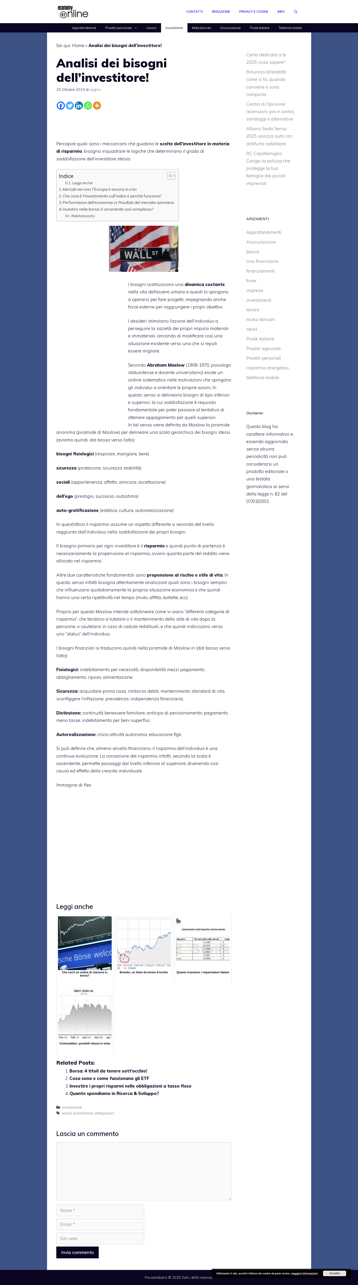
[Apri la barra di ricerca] (295, 12)
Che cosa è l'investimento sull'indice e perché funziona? (112, 196)
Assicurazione (230, 28)
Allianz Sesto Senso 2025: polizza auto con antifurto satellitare (269, 136)
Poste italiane (259, 28)
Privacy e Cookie (253, 12)
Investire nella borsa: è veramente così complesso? (108, 209)
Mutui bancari (201, 28)
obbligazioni (104, 1113)
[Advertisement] (144, 124)
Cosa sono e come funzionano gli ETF (109, 1078)
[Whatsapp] (88, 106)
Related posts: (83, 215)
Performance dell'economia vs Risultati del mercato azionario (118, 202)
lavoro (252, 309)
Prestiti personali (263, 358)
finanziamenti (260, 271)
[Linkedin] (79, 106)
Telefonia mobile (290, 28)
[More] (97, 106)
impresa (254, 290)
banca (252, 251)
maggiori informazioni (304, 1273)
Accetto (334, 1273)
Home (78, 45)
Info (281, 12)
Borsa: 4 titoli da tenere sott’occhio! (108, 1071)
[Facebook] (61, 106)
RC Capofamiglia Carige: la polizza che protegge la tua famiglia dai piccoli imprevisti (268, 168)
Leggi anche (82, 183)
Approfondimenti (84, 28)
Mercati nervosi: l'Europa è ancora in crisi (99, 189)
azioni (67, 1113)
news (251, 329)
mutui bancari (260, 319)
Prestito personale (123, 27)
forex (251, 280)
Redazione (221, 12)
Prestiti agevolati (263, 348)
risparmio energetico (267, 368)
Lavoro (151, 28)
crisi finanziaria (262, 261)
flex (87, 785)
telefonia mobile (262, 377)
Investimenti (174, 28)
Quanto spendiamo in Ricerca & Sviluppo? (114, 1093)
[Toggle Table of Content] (169, 176)
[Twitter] (70, 106)
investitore (125, 546)
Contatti (194, 12)
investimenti (72, 1107)
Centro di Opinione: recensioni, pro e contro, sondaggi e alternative (270, 111)
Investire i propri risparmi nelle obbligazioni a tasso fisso (130, 1086)
